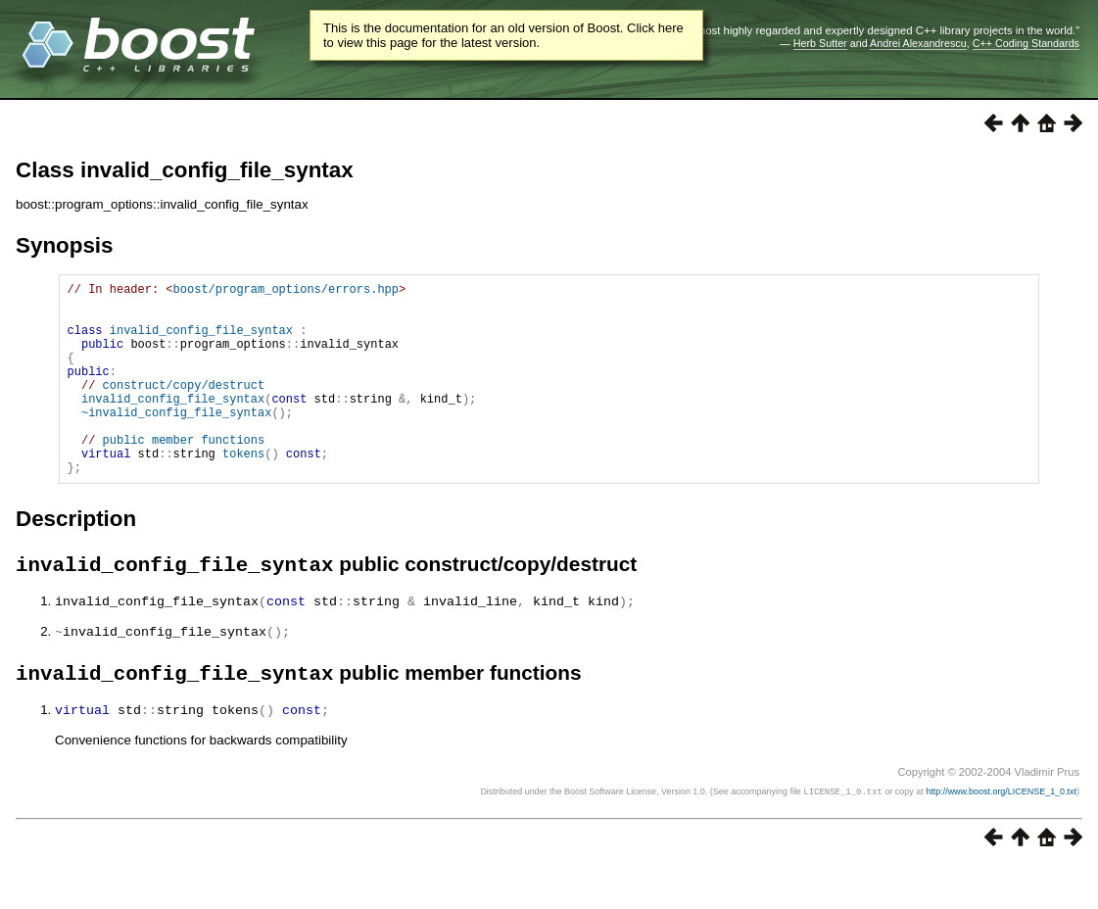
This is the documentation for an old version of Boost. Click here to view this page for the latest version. (503, 35)
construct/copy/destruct (184, 408)
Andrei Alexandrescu (918, 43)
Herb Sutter (820, 43)
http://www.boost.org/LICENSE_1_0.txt (1001, 835)
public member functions (184, 474)
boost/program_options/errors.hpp (286, 291)
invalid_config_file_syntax (201, 341)
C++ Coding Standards (1026, 43)
